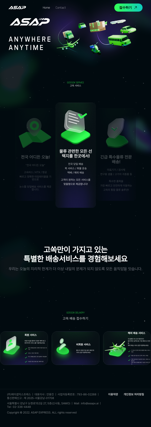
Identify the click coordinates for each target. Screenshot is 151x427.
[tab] (46, 7)
